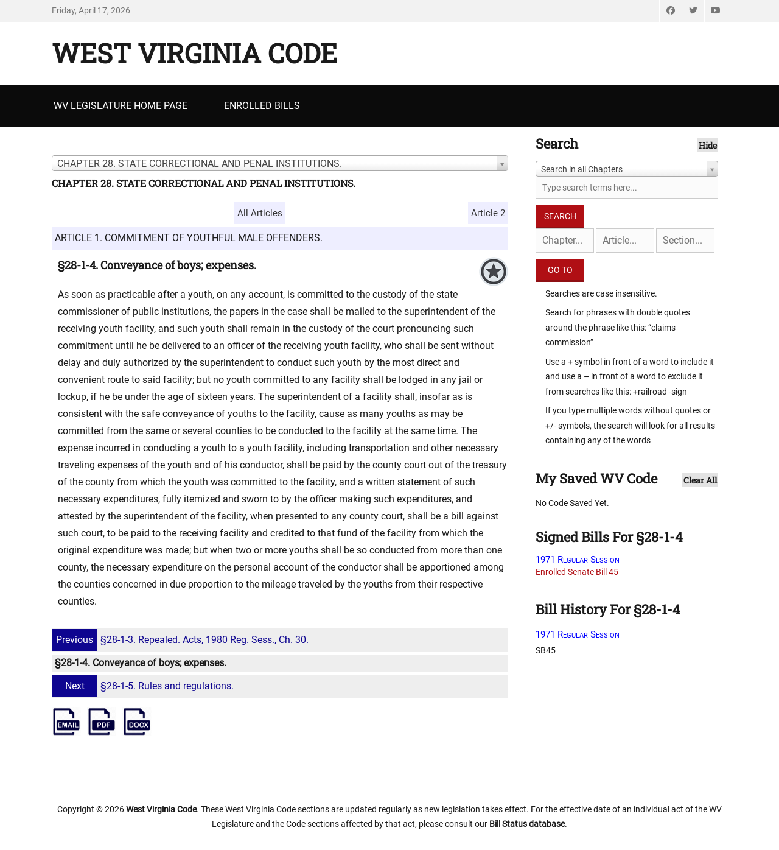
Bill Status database (527, 824)
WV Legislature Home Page (120, 105)
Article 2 (488, 213)
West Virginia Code (194, 53)
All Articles (259, 213)
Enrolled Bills (262, 105)
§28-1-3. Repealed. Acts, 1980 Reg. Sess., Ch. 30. (182, 639)
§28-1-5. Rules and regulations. (144, 686)
